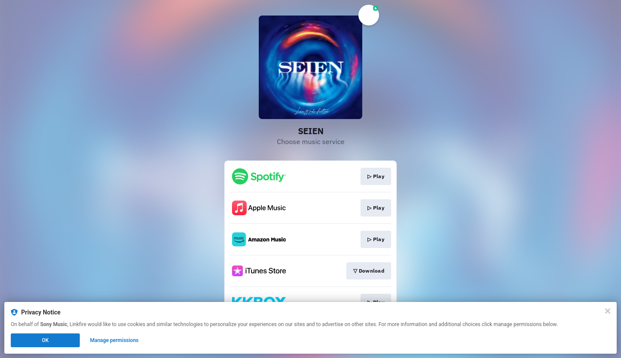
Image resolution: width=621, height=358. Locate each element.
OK (45, 340)
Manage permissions (114, 340)
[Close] (608, 311)
